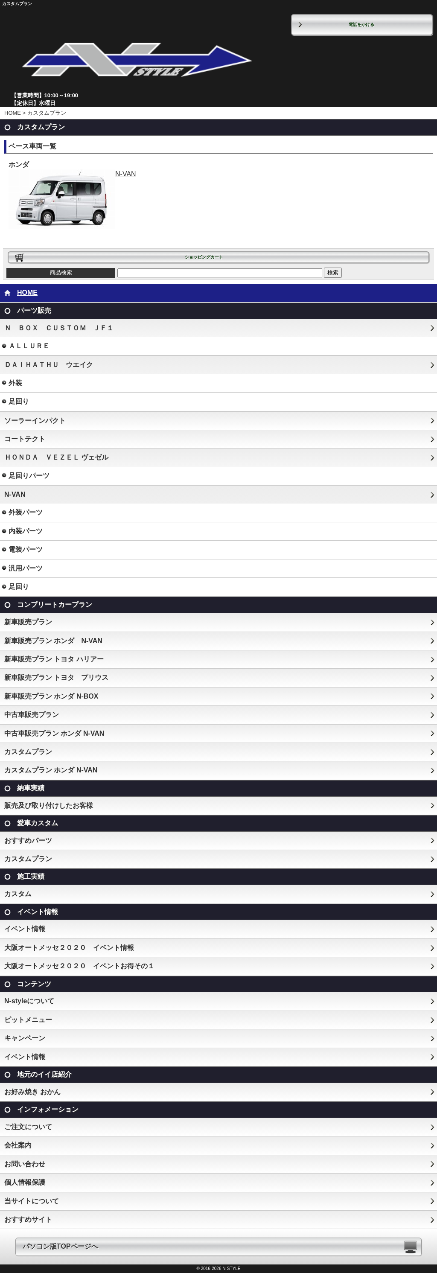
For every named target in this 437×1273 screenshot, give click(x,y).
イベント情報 (24, 928)
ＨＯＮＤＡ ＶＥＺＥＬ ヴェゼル (56, 457)
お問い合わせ (24, 1164)
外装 (15, 383)
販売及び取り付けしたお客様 (48, 805)
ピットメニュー (28, 1019)
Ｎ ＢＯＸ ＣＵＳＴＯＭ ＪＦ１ (59, 328)
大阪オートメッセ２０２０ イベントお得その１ (79, 966)
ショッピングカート (204, 257)
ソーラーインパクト (35, 420)
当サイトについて (31, 1201)
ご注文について (28, 1126)
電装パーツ (26, 549)
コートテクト (24, 439)
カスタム (18, 893)
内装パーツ (26, 531)
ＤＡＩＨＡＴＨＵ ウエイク (48, 364)
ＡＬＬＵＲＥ (29, 346)
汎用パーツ (26, 568)
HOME (12, 113)
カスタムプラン (28, 751)
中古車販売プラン (31, 714)
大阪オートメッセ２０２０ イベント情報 (69, 947)
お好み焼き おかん (32, 1091)
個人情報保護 (24, 1182)
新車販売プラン (28, 622)
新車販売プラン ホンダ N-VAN (53, 640)
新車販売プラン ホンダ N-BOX (51, 696)
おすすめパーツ (28, 840)
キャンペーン (24, 1038)
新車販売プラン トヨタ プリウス (56, 677)
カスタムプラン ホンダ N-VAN (50, 770)
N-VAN (72, 174)
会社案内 (18, 1145)
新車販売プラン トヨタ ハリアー (54, 659)
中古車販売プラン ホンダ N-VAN (54, 733)
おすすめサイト (28, 1219)
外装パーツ (26, 512)
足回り (19, 401)
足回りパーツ (29, 475)
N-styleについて (29, 1001)
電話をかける (361, 24)
